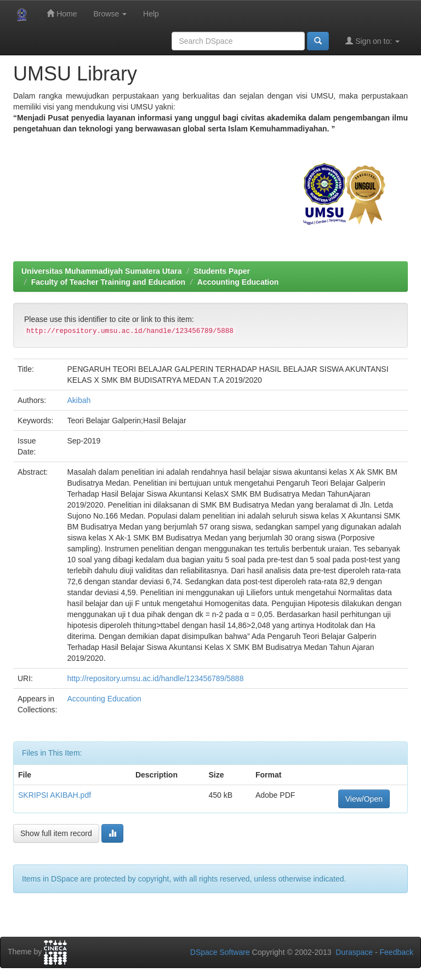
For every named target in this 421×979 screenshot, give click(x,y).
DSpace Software (220, 952)
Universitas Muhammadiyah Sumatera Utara (101, 271)
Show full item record (56, 833)
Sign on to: (372, 40)
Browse (110, 13)
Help (151, 13)
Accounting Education (238, 282)
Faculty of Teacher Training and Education (108, 282)
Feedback (396, 952)
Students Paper (222, 271)
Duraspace (354, 952)
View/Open (364, 798)
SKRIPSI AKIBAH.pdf (54, 795)
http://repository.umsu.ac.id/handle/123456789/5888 (155, 678)
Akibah (78, 400)
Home (62, 13)
